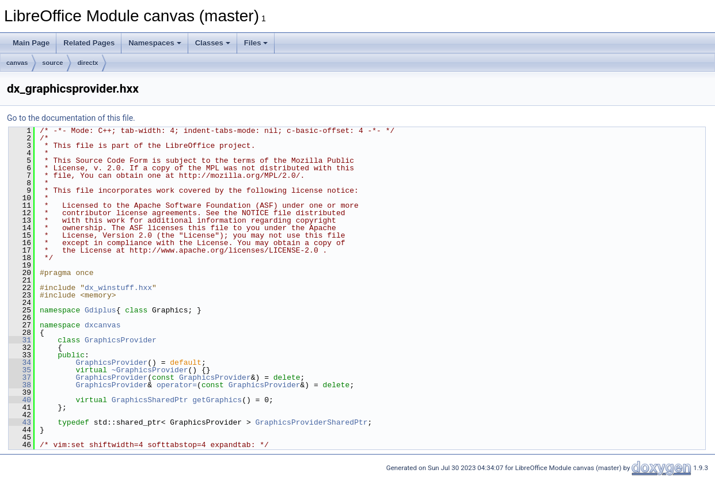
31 (20, 340)
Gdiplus (100, 310)
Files (256, 43)
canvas (17, 62)
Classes (212, 43)
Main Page (31, 43)
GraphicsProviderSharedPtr (311, 422)
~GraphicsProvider (150, 370)
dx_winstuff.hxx (118, 288)
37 (20, 377)
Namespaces (154, 43)
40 (20, 400)
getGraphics (217, 400)
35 (20, 370)
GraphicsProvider (121, 340)
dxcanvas (102, 325)
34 (20, 362)
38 (20, 385)
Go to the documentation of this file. (71, 118)
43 (20, 422)
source (52, 62)
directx (87, 62)
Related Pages (89, 43)
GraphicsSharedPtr (150, 400)
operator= (177, 385)
